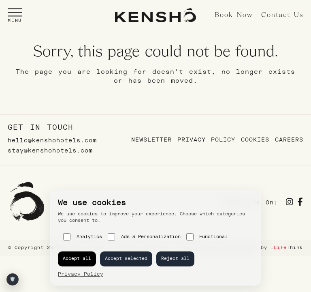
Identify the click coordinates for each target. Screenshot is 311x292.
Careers (289, 140)
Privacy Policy (206, 140)
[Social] (290, 203)
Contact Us (282, 15)
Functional (207, 236)
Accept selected (126, 258)
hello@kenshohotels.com (52, 140)
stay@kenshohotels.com (50, 151)
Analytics (82, 236)
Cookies (255, 140)
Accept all (77, 258)
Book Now (234, 15)
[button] (15, 15)
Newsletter (151, 140)
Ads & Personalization (144, 236)
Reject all (175, 258)
